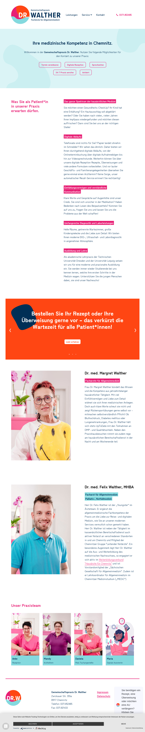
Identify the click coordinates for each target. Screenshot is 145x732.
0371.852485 (125, 14)
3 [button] (76, 354)
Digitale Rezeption (75, 64)
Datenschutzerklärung (137, 728)
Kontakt (100, 14)
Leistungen (72, 14)
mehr (123, 724)
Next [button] (135, 329)
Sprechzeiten (98, 64)
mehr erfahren (72, 341)
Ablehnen (32, 724)
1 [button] (69, 354)
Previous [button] (10, 329)
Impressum (102, 692)
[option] (72, 329)
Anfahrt (85, 72)
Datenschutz (103, 696)
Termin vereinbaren (50, 64)
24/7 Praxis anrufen (65, 72)
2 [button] (72, 354)
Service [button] (87, 14)
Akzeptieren (78, 724)
